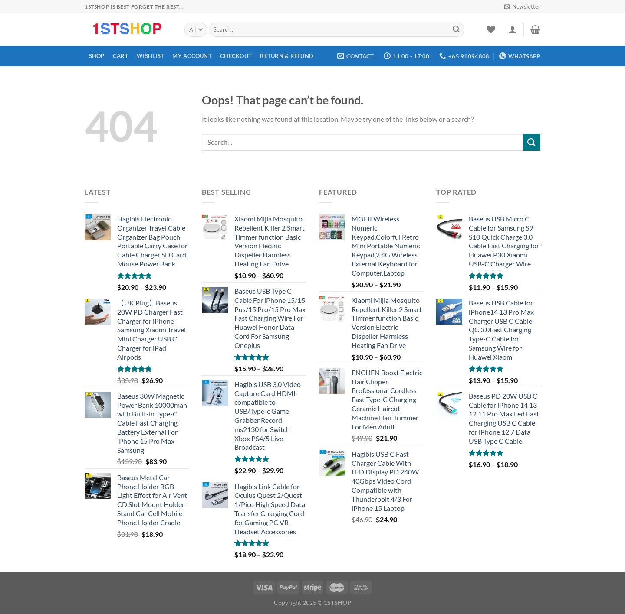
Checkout (236, 55)
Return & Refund (286, 55)
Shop (97, 55)
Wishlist (150, 55)
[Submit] (456, 30)
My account (192, 55)
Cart (120, 55)
